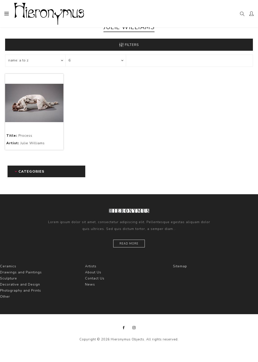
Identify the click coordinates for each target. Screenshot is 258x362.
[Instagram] (134, 328)
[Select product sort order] (35, 60)
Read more (129, 243)
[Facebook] (124, 328)
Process (19, 135)
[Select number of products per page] (95, 60)
